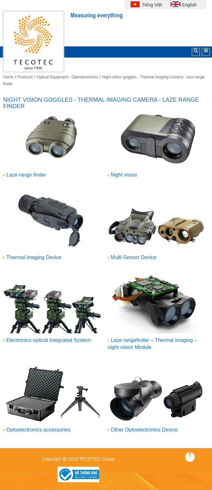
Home (8, 77)
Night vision (124, 175)
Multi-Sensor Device (133, 257)
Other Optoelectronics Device (144, 429)
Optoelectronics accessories (38, 429)
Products (25, 77)
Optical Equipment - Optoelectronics (67, 77)
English (189, 4)
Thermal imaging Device (34, 257)
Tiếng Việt (151, 4)
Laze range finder (26, 175)
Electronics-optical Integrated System (48, 340)
